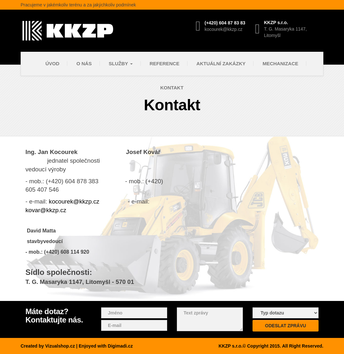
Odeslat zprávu (285, 325)
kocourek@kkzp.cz (74, 201)
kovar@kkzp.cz (45, 210)
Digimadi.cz (120, 346)
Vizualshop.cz (60, 346)
